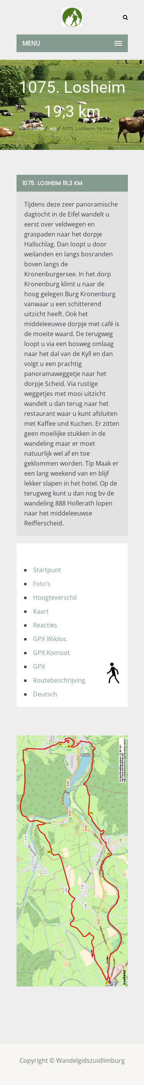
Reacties (45, 625)
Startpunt (47, 570)
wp (53, 128)
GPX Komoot (51, 652)
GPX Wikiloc (50, 639)
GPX (39, 666)
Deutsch (45, 694)
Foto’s (41, 583)
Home (36, 128)
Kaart (41, 611)
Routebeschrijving (59, 680)
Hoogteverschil (55, 597)
